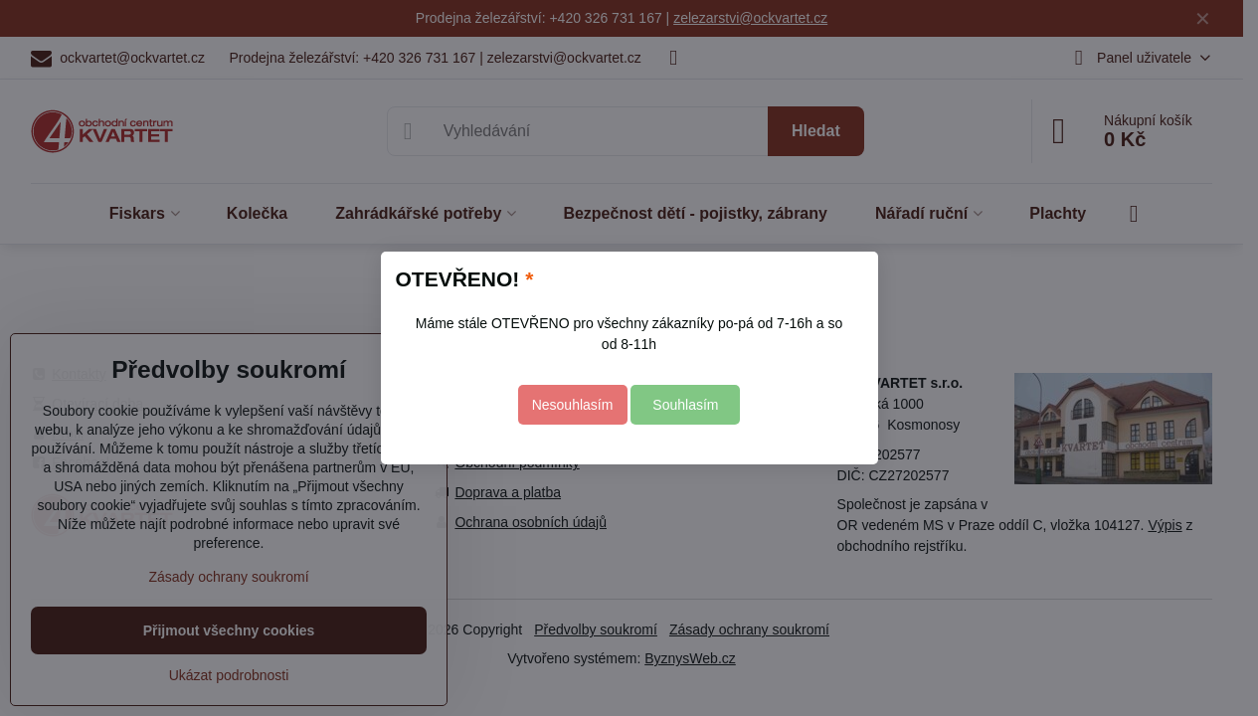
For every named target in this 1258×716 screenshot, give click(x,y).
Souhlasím (685, 405)
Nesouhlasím (573, 405)
